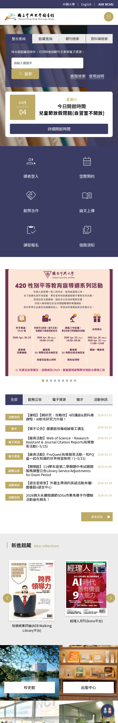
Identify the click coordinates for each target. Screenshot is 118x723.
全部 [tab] (14, 399)
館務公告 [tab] (35, 399)
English (86, 4)
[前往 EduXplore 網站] (107, 710)
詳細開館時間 (59, 129)
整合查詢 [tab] (19, 38)
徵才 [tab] (79, 399)
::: (1, 10)
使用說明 (37, 75)
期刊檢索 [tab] (72, 38)
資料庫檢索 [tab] (99, 38)
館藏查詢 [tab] (45, 38)
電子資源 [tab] (59, 399)
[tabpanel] (59, 456)
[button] (43, 380)
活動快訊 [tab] (101, 399)
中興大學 (68, 4)
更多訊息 (100, 515)
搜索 (96, 63)
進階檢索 (19, 75)
